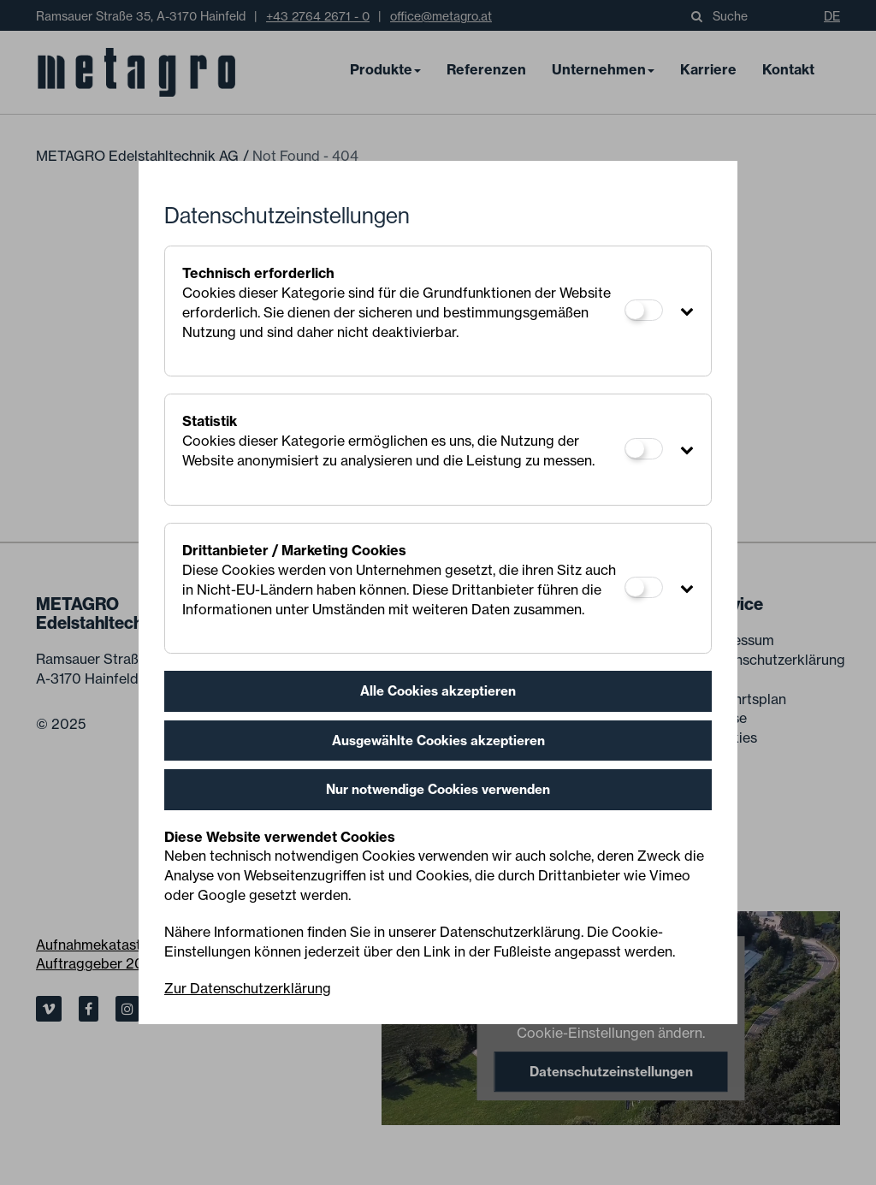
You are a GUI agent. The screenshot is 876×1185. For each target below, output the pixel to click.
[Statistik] (643, 448)
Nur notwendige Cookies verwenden (438, 789)
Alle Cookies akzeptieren (438, 691)
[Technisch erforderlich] (643, 310)
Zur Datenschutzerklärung (247, 988)
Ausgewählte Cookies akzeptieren (438, 740)
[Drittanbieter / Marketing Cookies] (643, 587)
